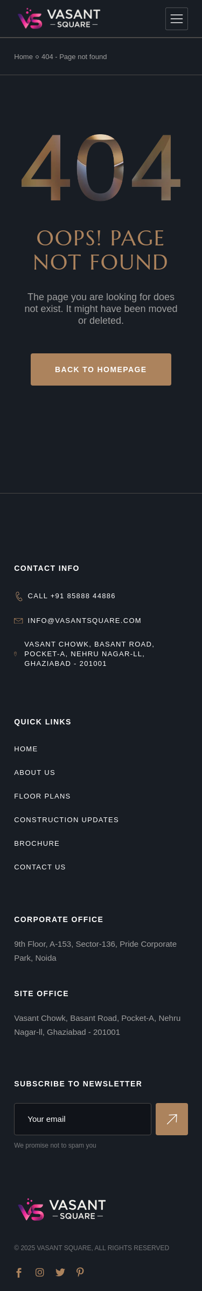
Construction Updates (66, 820)
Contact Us (40, 867)
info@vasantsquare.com (85, 621)
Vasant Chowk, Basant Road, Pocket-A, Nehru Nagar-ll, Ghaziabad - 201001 (89, 654)
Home (26, 749)
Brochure (37, 843)
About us (34, 772)
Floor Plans (42, 796)
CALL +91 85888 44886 (72, 596)
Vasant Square (64, 1248)
